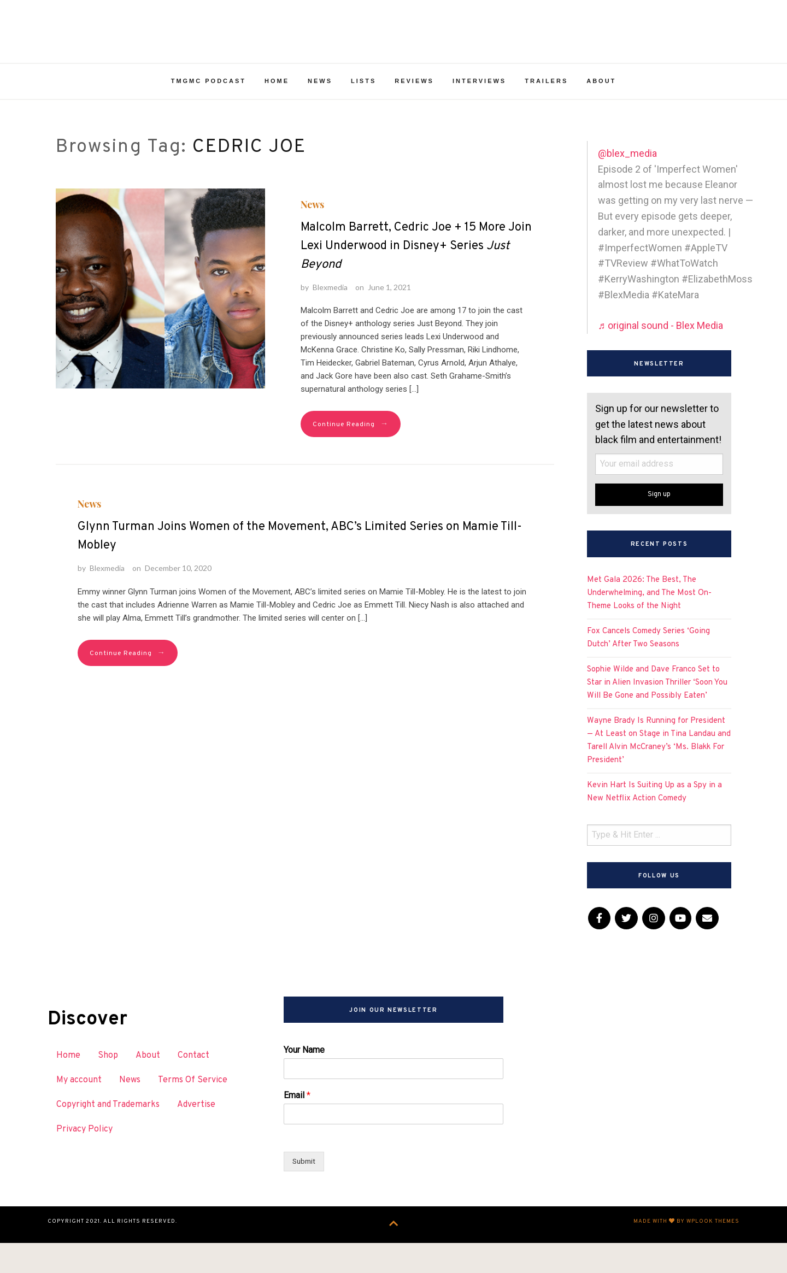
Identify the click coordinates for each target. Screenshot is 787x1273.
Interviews (479, 113)
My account (79, 1112)
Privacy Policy (84, 1161)
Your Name (304, 1082)
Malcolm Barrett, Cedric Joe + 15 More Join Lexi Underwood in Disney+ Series (416, 278)
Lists (363, 113)
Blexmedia (330, 319)
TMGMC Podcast (208, 113)
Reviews (414, 113)
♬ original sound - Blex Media (660, 357)
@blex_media (627, 185)
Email (297, 1128)
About (601, 113)
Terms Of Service (192, 1112)
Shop (108, 1088)
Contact (193, 1088)
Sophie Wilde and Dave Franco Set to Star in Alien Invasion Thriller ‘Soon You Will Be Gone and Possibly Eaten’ (657, 715)
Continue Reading (351, 457)
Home (277, 113)
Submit (305, 1194)
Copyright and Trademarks (108, 1136)
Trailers (546, 113)
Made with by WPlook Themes (686, 1254)
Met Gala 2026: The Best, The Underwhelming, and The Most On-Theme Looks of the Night (649, 625)
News (320, 113)
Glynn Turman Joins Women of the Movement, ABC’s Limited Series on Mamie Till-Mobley (300, 568)
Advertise (196, 1136)
